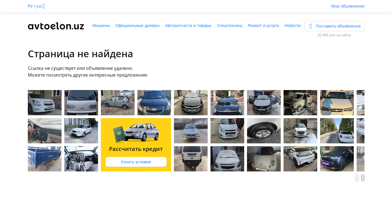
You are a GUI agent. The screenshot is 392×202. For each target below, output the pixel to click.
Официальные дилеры (137, 25)
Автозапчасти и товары (188, 25)
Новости (293, 25)
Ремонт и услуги (263, 25)
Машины (101, 25)
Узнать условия (136, 161)
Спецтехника (229, 25)
